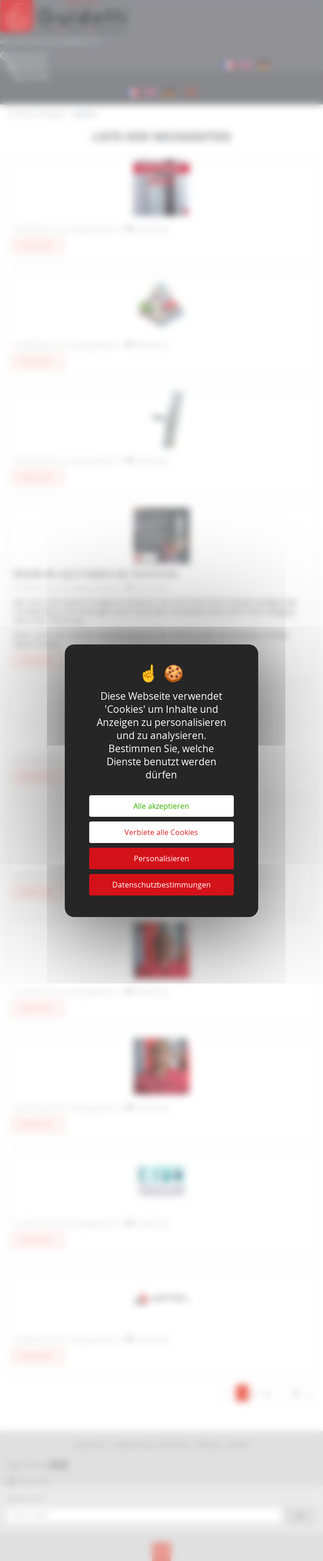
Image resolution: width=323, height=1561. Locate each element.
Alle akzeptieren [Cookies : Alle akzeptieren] (161, 806)
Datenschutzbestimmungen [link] (161, 885)
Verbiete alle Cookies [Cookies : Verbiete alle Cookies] (161, 832)
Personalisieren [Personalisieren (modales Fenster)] (161, 858)
